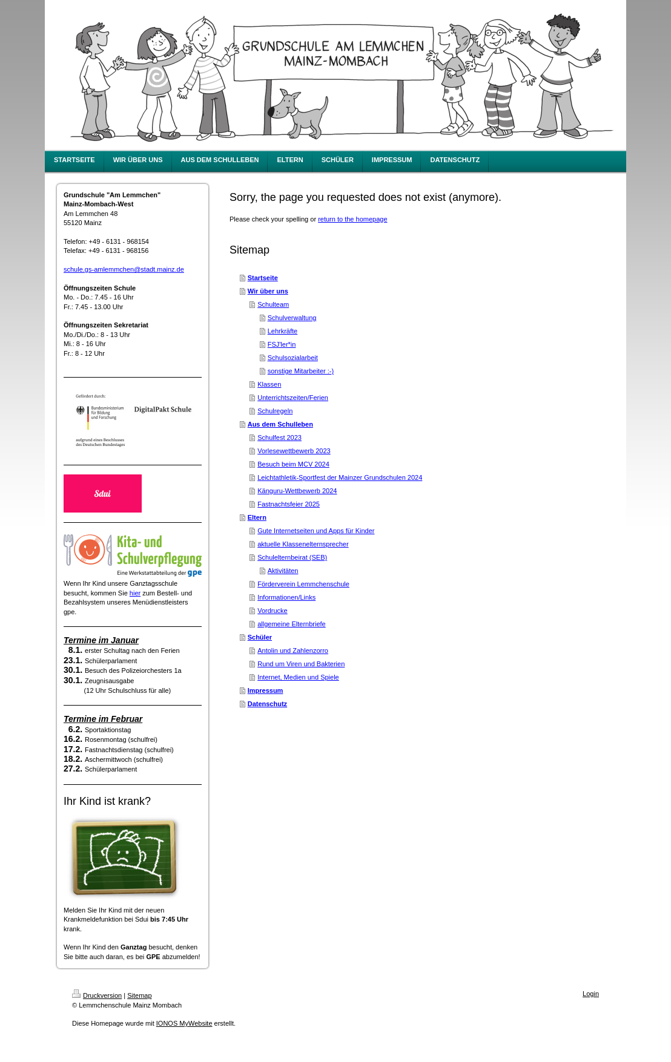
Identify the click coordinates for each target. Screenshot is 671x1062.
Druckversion (97, 995)
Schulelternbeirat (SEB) (292, 557)
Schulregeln (275, 411)
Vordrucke (272, 610)
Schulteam (273, 304)
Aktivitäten (283, 570)
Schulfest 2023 (279, 437)
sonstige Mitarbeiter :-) (301, 371)
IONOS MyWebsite (184, 1023)
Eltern (257, 517)
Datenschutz (267, 703)
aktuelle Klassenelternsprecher (302, 544)
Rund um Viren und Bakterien (301, 663)
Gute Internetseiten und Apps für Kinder (315, 530)
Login (591, 993)
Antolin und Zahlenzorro (292, 650)
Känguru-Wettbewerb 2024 (297, 490)
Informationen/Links (286, 597)
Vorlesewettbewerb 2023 (293, 450)
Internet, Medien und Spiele (298, 677)
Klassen (269, 384)
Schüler (260, 637)
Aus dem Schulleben (280, 424)
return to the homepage (352, 219)
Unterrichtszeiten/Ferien (292, 397)
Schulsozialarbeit (293, 357)
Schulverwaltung (292, 317)
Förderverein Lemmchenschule (303, 584)
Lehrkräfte (283, 331)
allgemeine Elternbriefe (291, 624)
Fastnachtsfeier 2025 (288, 504)
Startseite (263, 277)
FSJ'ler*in (282, 344)
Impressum (265, 690)
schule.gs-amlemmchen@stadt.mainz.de (124, 269)
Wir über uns (268, 291)
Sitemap (139, 995)
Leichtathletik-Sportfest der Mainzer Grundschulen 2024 (339, 477)
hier (135, 593)
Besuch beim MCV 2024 (293, 464)
